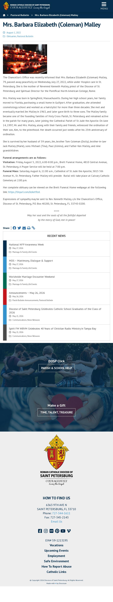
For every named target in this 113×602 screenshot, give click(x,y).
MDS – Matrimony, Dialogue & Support (31, 260)
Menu (104, 5)
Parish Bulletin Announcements (25, 300)
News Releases (33, 320)
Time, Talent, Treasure (56, 412)
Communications (20, 320)
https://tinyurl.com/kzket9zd (24, 192)
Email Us (56, 521)
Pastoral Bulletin (25, 36)
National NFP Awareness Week (26, 244)
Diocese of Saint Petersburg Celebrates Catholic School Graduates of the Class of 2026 (55, 310)
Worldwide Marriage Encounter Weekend (32, 276)
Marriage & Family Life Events (25, 252)
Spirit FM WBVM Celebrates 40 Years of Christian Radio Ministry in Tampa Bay (52, 328)
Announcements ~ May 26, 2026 (27, 293)
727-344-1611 (61, 513)
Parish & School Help (56, 368)
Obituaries (11, 36)
